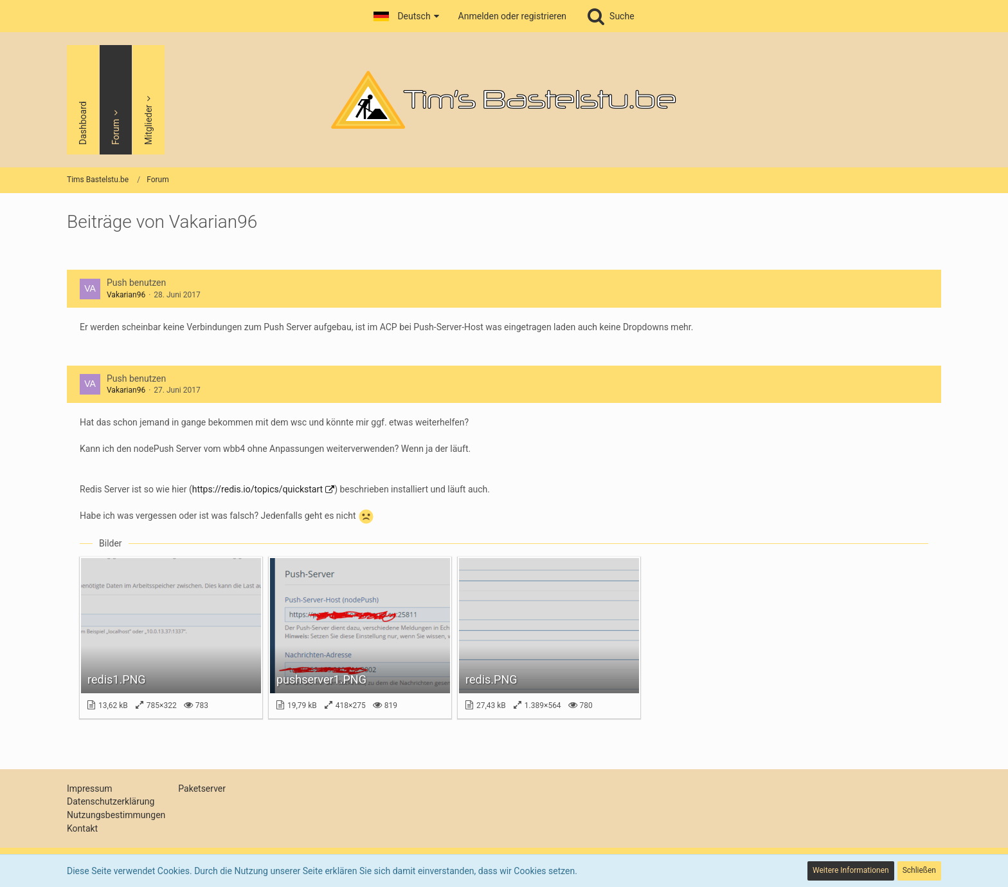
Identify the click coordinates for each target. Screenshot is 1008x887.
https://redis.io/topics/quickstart (257, 489)
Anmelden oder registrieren (512, 16)
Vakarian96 (126, 294)
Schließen (919, 870)
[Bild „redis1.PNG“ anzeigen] (171, 637)
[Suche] (610, 16)
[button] (406, 16)
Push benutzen (136, 282)
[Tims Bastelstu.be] (504, 99)
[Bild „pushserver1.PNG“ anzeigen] (360, 637)
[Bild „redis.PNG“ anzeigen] (549, 637)
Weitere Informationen (851, 870)
